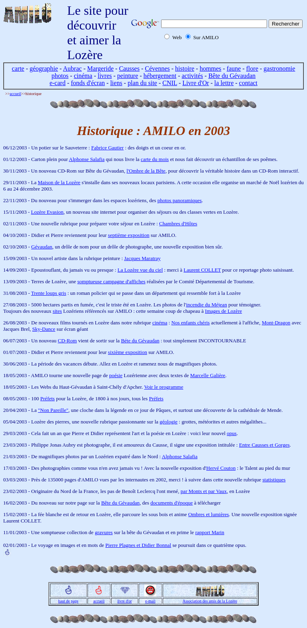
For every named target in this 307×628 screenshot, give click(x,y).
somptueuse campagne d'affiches (111, 281)
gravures (104, 532)
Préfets (47, 398)
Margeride (100, 68)
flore (252, 68)
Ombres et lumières (208, 514)
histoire (184, 68)
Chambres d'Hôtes (178, 224)
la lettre (223, 82)
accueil (15, 93)
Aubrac (72, 68)
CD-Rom (67, 341)
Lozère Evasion (47, 212)
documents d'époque (171, 503)
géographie (44, 68)
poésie (115, 375)
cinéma (83, 75)
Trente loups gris (48, 293)
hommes (210, 68)
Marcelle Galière (207, 375)
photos (60, 75)
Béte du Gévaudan (140, 341)
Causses (129, 68)
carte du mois (155, 159)
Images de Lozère (223, 311)
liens (116, 82)
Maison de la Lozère (59, 182)
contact (248, 82)
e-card (58, 82)
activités (192, 75)
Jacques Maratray (142, 258)
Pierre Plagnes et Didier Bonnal (138, 545)
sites (57, 311)
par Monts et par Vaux (204, 491)
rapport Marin (209, 532)
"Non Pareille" (53, 410)
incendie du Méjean (206, 305)
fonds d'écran (88, 82)
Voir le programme (163, 387)
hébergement (160, 75)
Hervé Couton (220, 468)
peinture (127, 75)
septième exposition (129, 235)
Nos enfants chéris (190, 323)
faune (234, 68)
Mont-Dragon (276, 323)
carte (18, 68)
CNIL (169, 82)
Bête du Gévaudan (231, 75)
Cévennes (157, 68)
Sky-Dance (44, 329)
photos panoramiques (179, 200)
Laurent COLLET (202, 270)
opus (232, 433)
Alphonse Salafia (86, 159)
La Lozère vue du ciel (140, 270)
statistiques (274, 480)
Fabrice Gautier (107, 148)
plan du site (142, 82)
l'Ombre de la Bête (146, 171)
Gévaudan (41, 247)
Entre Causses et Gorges (264, 445)
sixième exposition (127, 352)
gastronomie (279, 68)
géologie (168, 422)
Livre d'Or (195, 82)
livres (105, 75)
